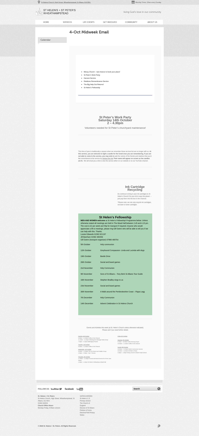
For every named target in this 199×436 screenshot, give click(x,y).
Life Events (88, 22)
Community (131, 22)
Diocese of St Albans (87, 408)
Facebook (69, 389)
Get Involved (110, 22)
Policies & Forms (86, 410)
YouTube (79, 389)
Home (46, 22)
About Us (152, 22)
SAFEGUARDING (86, 396)
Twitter (56, 389)
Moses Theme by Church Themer (159, 425)
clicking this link (107, 158)
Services (67, 22)
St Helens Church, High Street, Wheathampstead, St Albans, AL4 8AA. (66, 2)
